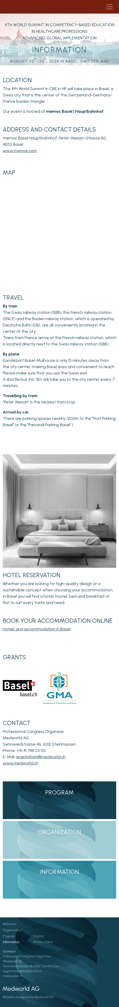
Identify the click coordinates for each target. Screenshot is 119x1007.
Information (11, 942)
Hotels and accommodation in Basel (36, 629)
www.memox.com (20, 150)
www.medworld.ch (20, 763)
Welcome (10, 924)
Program (9, 936)
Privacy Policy (43, 942)
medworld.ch (12, 976)
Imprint (38, 936)
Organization (12, 930)
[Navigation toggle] (109, 7)
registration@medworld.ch (41, 756)
